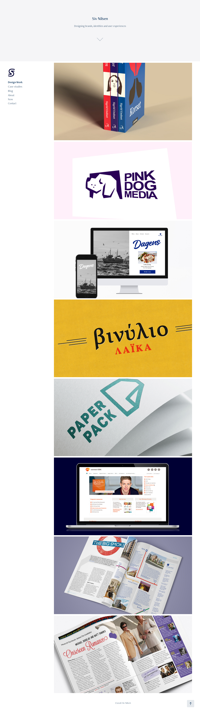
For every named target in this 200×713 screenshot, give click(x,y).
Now (10, 99)
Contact (12, 103)
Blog (10, 91)
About (11, 95)
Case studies (15, 86)
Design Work (15, 82)
